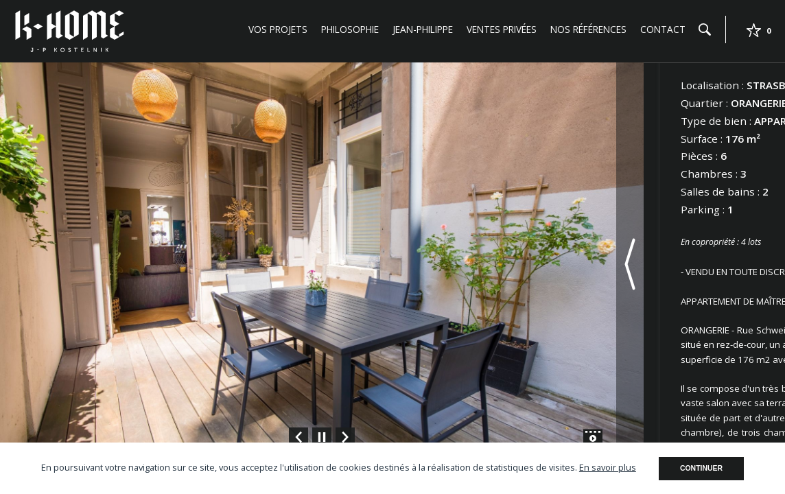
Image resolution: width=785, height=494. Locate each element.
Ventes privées (502, 29)
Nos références (588, 29)
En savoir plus (607, 467)
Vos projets (277, 29)
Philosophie (350, 29)
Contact (663, 29)
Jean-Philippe (422, 29)
